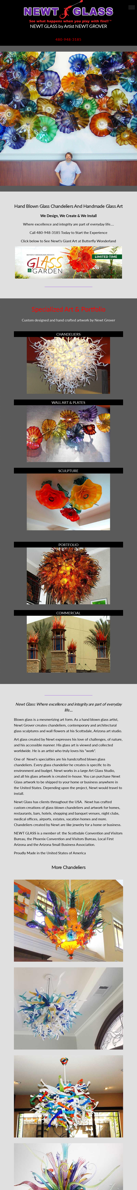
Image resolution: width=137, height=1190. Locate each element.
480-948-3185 (68, 39)
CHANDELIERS (68, 334)
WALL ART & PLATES (68, 402)
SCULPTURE (68, 470)
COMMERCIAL (68, 613)
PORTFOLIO (68, 544)
